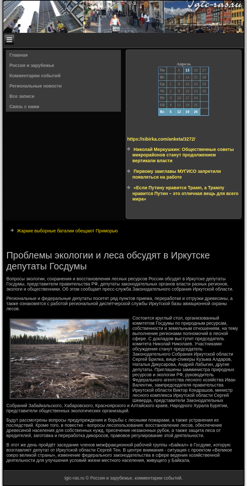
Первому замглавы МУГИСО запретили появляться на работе (176, 174)
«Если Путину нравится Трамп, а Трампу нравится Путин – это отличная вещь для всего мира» (185, 193)
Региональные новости (35, 86)
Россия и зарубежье (31, 65)
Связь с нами (24, 106)
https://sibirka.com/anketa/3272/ (161, 139)
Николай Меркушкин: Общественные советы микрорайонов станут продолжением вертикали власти (182, 155)
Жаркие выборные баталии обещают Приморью (67, 230)
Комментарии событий (34, 75)
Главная (18, 55)
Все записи (21, 96)
